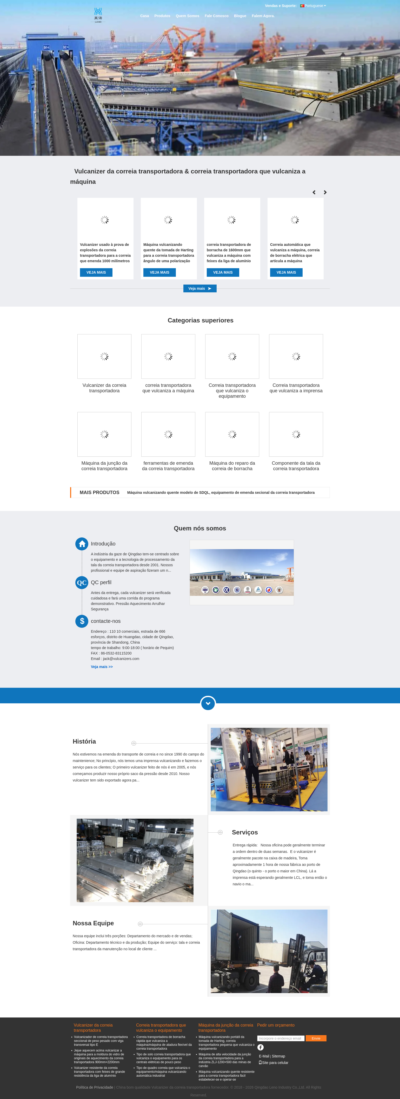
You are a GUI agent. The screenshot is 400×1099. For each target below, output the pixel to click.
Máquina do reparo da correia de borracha (232, 466)
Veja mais (96, 272)
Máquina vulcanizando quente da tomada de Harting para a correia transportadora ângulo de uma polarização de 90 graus (168, 253)
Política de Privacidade (94, 1087)
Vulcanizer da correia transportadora (104, 388)
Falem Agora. (263, 16)
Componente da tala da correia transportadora (296, 466)
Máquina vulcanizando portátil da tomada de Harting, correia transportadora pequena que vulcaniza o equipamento (227, 1042)
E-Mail (264, 1056)
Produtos (162, 16)
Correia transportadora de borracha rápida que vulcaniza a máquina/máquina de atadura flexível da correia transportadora (164, 1042)
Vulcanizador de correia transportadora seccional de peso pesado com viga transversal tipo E (101, 1041)
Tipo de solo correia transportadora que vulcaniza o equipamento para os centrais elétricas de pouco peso (163, 1058)
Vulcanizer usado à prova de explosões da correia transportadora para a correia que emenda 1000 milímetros (105, 252)
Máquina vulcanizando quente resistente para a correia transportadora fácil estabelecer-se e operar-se (227, 1075)
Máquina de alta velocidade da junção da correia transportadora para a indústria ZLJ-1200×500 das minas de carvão (225, 1060)
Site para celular (273, 1063)
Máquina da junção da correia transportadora (104, 466)
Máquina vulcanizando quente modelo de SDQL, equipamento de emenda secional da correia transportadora (221, 492)
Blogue (240, 16)
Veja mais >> (102, 667)
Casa (144, 16)
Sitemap (278, 1056)
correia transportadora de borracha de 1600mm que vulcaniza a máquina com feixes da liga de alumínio (229, 252)
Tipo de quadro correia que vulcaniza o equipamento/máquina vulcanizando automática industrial (163, 1071)
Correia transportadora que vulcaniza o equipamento (232, 391)
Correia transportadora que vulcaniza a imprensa (296, 388)
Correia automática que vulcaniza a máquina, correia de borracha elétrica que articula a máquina (295, 252)
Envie (316, 1038)
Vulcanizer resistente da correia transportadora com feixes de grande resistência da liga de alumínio (99, 1071)
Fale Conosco (217, 16)
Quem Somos (187, 16)
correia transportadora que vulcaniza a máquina (168, 388)
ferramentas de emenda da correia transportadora (168, 466)
